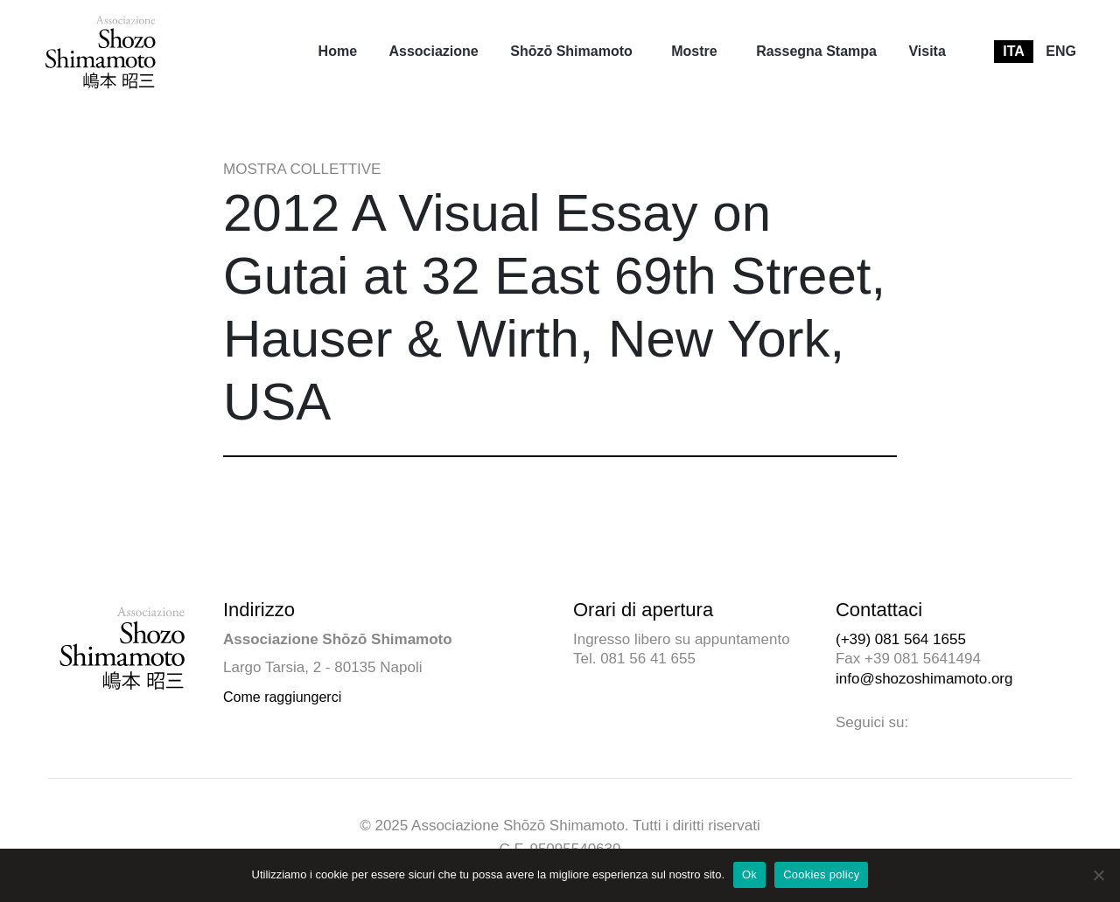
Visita (926, 51)
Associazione (433, 51)
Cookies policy (821, 874)
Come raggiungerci (282, 697)
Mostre (694, 51)
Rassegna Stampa (816, 51)
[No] (1098, 875)
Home (337, 51)
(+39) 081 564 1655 (901, 639)
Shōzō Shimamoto (571, 51)
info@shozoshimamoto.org (924, 678)
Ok (749, 874)
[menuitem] (337, 51)
